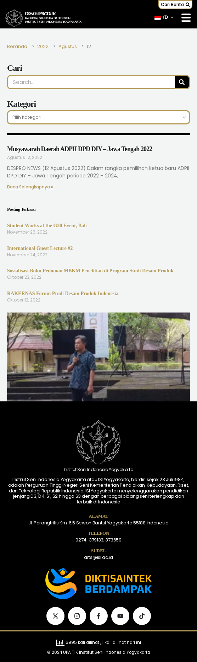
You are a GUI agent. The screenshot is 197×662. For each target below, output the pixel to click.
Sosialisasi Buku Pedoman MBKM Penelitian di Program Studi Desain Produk (90, 270)
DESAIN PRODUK (40, 14)
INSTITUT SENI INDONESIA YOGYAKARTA (53, 22)
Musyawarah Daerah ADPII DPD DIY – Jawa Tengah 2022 (79, 149)
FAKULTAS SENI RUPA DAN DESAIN (48, 18)
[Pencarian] (182, 82)
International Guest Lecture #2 (40, 248)
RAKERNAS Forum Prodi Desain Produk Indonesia (62, 293)
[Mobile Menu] (186, 18)
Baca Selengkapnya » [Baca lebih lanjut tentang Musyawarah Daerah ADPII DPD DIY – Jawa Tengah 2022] (30, 187)
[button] (175, 4)
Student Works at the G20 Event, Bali (47, 225)
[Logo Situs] (14, 18)
